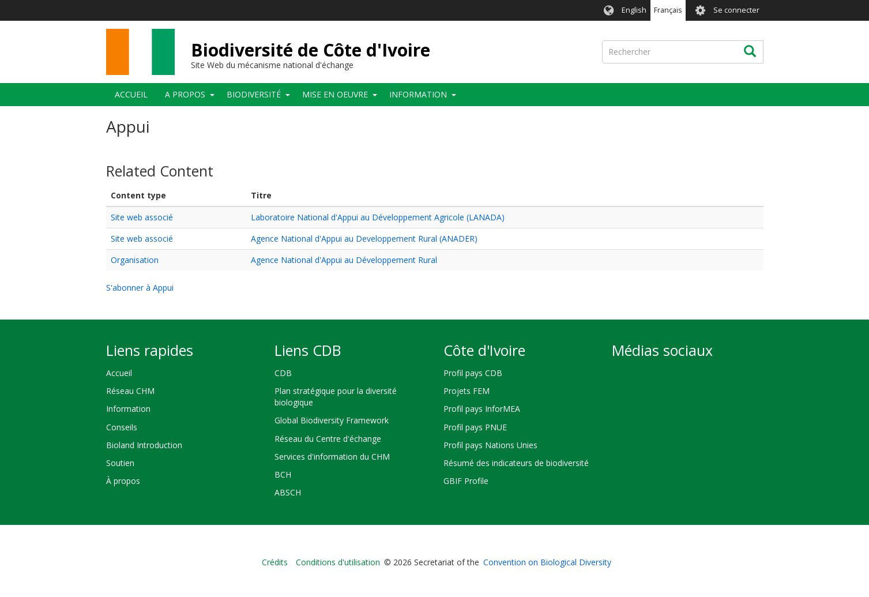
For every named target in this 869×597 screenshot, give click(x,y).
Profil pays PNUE (475, 427)
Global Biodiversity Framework (331, 420)
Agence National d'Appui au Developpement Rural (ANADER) (364, 238)
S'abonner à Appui (140, 287)
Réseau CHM (130, 390)
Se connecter (736, 10)
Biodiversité (254, 94)
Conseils (121, 427)
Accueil (131, 94)
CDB (283, 372)
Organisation (135, 259)
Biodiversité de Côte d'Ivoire (310, 50)
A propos (185, 94)
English (634, 10)
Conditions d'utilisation (338, 562)
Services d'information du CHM (332, 456)
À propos (123, 480)
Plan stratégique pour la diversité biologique (335, 396)
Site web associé (142, 217)
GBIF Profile (465, 480)
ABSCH (287, 492)
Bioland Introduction (144, 445)
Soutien (120, 462)
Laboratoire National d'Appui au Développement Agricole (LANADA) (378, 217)
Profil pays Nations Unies (490, 445)
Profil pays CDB (472, 372)
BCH (282, 474)
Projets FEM (466, 390)
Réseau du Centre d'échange (327, 438)
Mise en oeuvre (335, 94)
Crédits (275, 562)
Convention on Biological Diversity (547, 562)
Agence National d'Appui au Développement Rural (344, 259)
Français (668, 10)
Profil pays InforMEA (481, 408)
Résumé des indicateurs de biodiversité (516, 462)
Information (418, 94)
